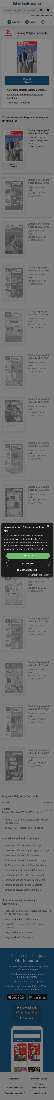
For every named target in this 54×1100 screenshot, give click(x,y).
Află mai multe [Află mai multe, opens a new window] (37, 549)
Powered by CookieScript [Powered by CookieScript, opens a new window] (39, 575)
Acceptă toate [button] (28, 555)
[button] (27, 570)
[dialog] (27, 550)
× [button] (48, 526)
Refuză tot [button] (28, 563)
